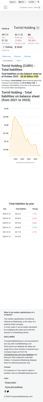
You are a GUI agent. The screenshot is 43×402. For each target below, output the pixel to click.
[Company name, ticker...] (29, 7)
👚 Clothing (7, 47)
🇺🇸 (21, 2)
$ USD (31, 2)
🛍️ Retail (18, 47)
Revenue (17, 56)
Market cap (7, 56)
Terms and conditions (14, 387)
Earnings (27, 56)
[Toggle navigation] (5, 7)
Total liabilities (8, 61)
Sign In (12, 2)
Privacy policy (10, 382)
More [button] (18, 61)
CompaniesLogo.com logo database (18, 355)
